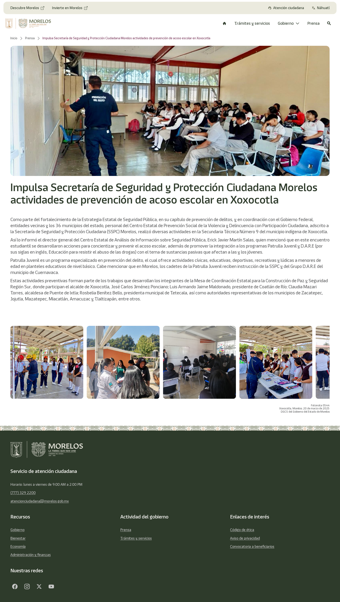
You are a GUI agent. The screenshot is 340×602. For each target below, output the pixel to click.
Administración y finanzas (30, 554)
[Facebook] (14, 586)
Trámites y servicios (136, 538)
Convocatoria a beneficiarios (252, 546)
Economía (18, 546)
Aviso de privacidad (245, 538)
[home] (31, 23)
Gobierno (17, 529)
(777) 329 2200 (23, 492)
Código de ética (242, 529)
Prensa (125, 529)
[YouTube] (51, 586)
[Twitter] (39, 586)
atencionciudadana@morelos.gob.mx (39, 501)
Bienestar (18, 538)
